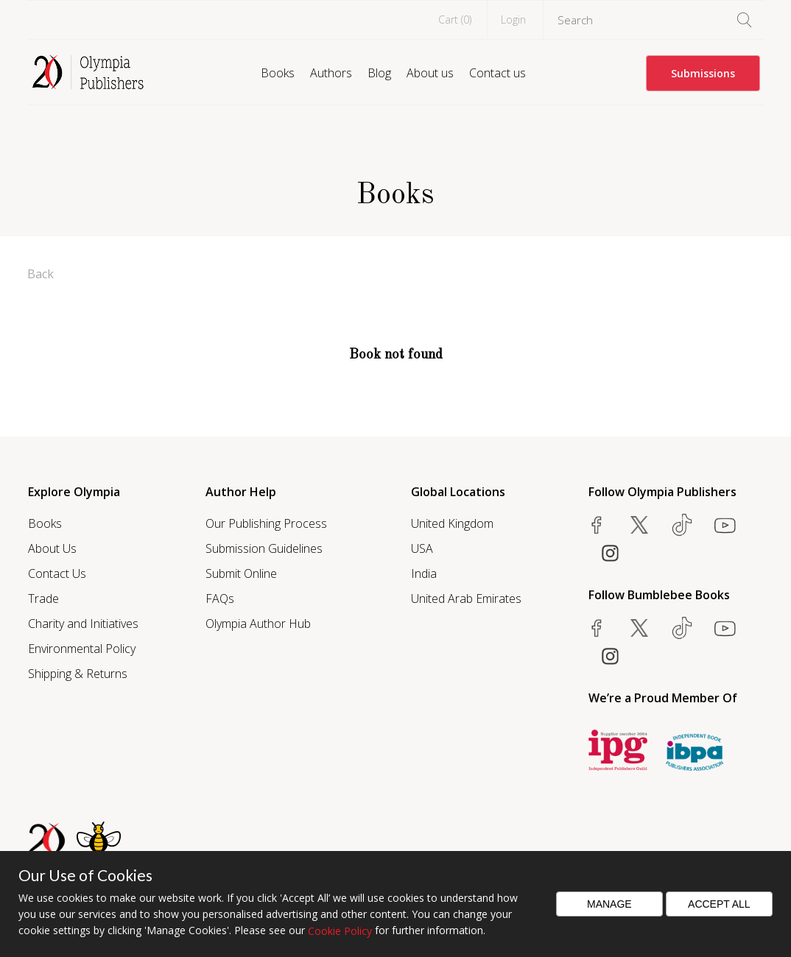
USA (422, 548)
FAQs (219, 598)
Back (40, 274)
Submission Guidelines (264, 548)
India (424, 573)
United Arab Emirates (466, 598)
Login (513, 20)
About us (430, 73)
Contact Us (57, 573)
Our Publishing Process (266, 523)
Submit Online (241, 573)
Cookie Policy (340, 931)
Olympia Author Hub (258, 623)
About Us (52, 548)
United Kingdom (452, 523)
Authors (331, 73)
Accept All (719, 904)
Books (278, 73)
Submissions (703, 73)
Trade (43, 598)
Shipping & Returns (77, 673)
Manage (609, 904)
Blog (379, 73)
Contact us (497, 73)
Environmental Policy (82, 648)
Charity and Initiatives (83, 623)
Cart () (454, 20)
